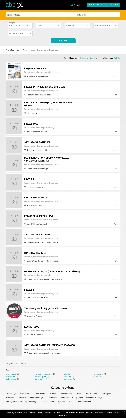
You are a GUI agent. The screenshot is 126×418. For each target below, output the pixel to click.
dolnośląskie (39, 379)
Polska (8, 370)
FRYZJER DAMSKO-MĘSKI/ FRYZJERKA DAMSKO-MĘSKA (46, 104)
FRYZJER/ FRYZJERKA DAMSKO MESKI (46, 87)
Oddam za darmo (47, 402)
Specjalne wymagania (102, 25)
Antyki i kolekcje (36, 398)
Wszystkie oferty (12, 50)
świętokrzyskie (40, 377)
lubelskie (67, 374)
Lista (111, 58)
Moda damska (25, 394)
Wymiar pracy (70, 25)
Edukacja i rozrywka (14, 402)
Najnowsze (74, 58)
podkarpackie (11, 379)
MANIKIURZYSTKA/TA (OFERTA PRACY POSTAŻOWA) (46, 270)
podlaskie (67, 377)
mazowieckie (11, 374)
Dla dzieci (52, 394)
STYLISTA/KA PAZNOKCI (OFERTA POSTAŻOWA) (52, 345)
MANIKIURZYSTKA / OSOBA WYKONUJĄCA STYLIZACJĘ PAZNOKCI (48, 159)
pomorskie (68, 379)
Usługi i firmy (77, 398)
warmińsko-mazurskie (43, 374)
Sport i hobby (30, 402)
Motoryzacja (11, 394)
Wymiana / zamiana (65, 402)
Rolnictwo (65, 398)
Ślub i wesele (52, 398)
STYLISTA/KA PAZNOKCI (38, 142)
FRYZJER (29, 179)
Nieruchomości (66, 394)
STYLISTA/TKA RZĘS (36, 253)
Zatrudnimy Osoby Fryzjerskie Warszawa (47, 308)
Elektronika (22, 398)
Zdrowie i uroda (91, 394)
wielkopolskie (98, 374)
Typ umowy (41, 25)
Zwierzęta (10, 398)
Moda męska (40, 394)
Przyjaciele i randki (84, 402)
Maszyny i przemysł (94, 398)
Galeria (117, 58)
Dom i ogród (106, 394)
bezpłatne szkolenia (35, 68)
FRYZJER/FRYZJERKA (36, 197)
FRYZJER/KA (31, 124)
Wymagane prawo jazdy (17, 33)
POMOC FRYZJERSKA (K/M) (40, 216)
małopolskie (10, 377)
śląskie (95, 377)
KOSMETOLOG (32, 326)
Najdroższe (94, 58)
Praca (25, 50)
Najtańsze (84, 58)
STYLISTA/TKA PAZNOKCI (39, 234)
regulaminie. (63, 415)
